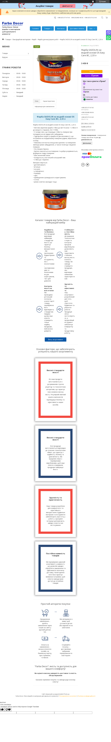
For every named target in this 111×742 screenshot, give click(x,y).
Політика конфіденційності (86, 696)
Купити (92, 71)
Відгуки (5, 57)
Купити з (91, 76)
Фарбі (34, 39)
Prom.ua (66, 694)
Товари (47, 28)
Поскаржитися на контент (67, 696)
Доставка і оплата (77, 28)
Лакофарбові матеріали (21, 39)
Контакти (60, 28)
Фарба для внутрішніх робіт (48, 39)
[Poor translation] (8, 709)
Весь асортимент (55, 339)
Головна (35, 28)
